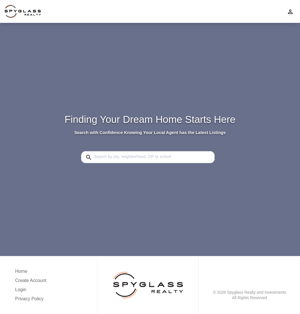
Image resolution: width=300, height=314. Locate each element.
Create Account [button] (30, 280)
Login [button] (20, 289)
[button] (30, 291)
